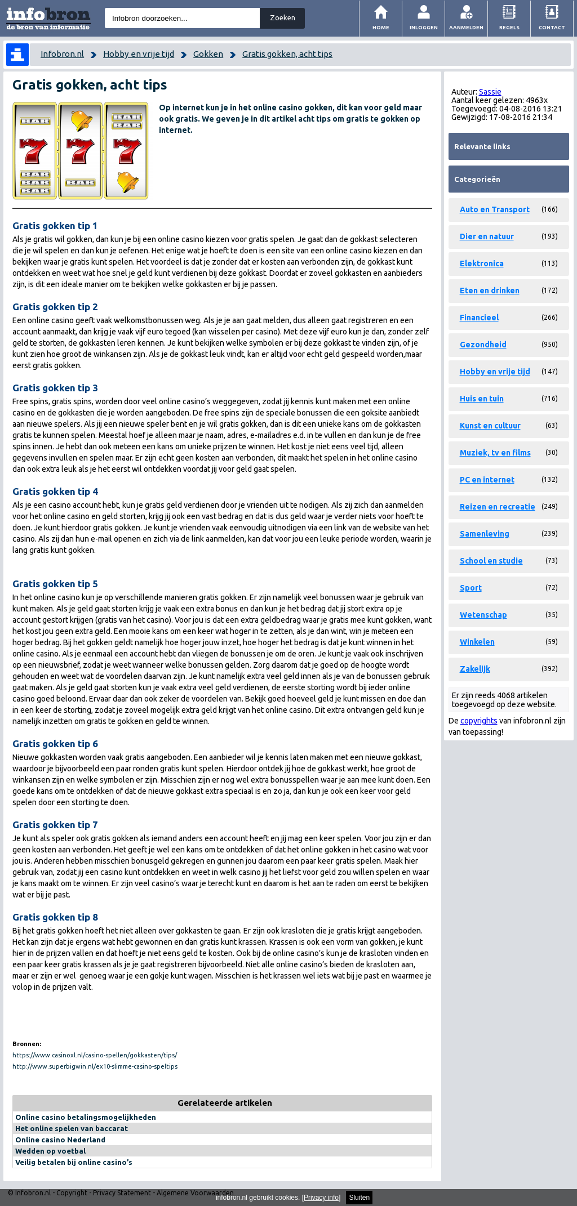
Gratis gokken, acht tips (287, 54)
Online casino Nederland (60, 1140)
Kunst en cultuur (490, 425)
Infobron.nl (62, 54)
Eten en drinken (490, 290)
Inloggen (424, 27)
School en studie (491, 560)
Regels (509, 27)
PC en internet (487, 479)
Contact (552, 27)
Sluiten (359, 1197)
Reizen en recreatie (497, 506)
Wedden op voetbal (50, 1151)
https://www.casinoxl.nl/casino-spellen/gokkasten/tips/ (94, 1055)
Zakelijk (475, 668)
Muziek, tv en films (495, 452)
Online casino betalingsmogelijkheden (85, 1117)
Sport (471, 587)
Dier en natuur (487, 236)
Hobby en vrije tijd (138, 54)
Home (380, 27)
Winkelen (477, 641)
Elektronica (482, 263)
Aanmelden (466, 27)
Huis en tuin (482, 398)
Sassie (490, 91)
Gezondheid (483, 344)
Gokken (208, 54)
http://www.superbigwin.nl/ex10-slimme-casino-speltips (94, 1066)
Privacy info (321, 1197)
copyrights (479, 720)
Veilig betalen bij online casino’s (73, 1162)
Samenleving (484, 533)
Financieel (479, 317)
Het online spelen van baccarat (71, 1128)
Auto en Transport (495, 209)
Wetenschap (483, 614)
